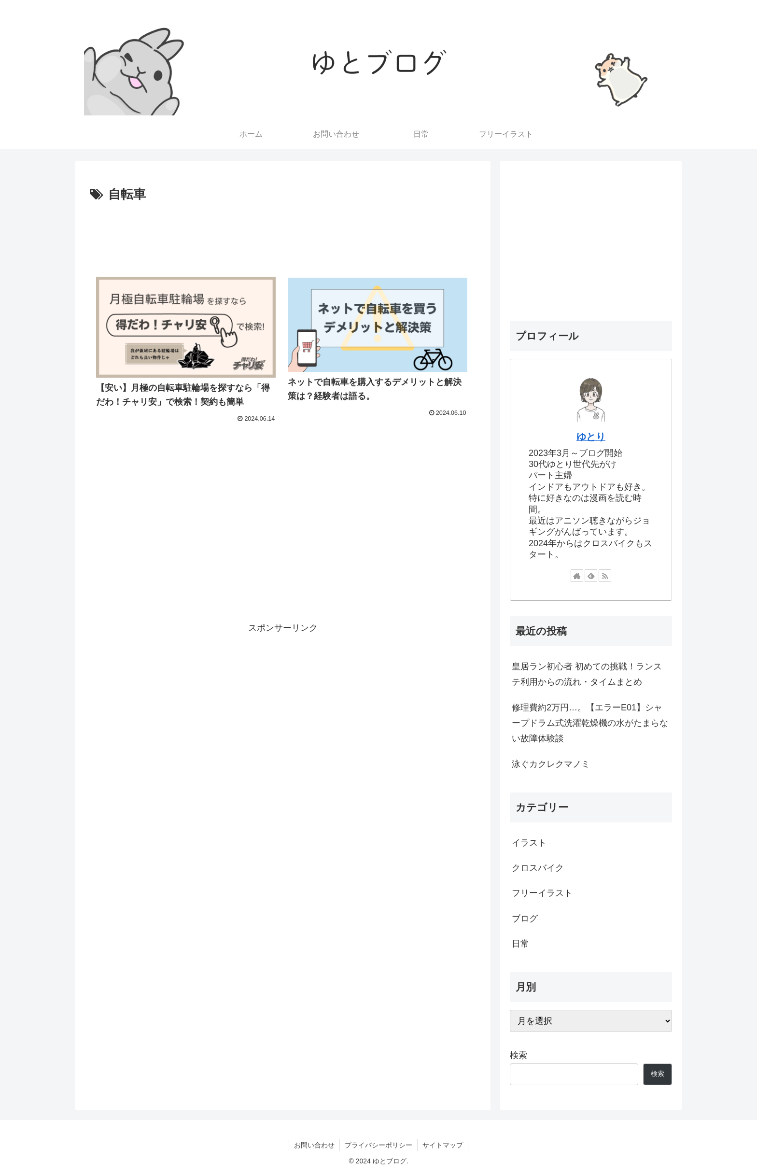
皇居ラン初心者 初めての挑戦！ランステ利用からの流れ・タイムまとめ (587, 674)
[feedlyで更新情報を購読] (591, 575)
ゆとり (590, 436)
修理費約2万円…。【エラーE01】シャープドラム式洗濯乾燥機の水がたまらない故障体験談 (590, 723)
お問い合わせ (314, 1145)
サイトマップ (442, 1145)
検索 (518, 1055)
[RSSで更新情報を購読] (605, 575)
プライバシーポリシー (378, 1145)
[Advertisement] (283, 232)
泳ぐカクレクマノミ (551, 764)
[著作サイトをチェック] (577, 575)
